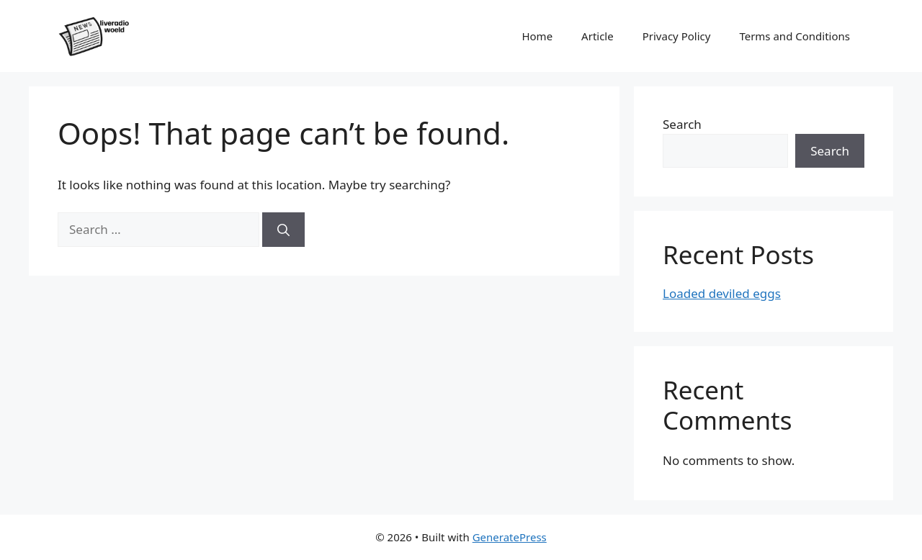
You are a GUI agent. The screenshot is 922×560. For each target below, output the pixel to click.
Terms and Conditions (794, 36)
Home (537, 36)
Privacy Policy (677, 36)
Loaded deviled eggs (722, 293)
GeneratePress (510, 537)
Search (682, 124)
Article (597, 36)
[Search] (283, 229)
